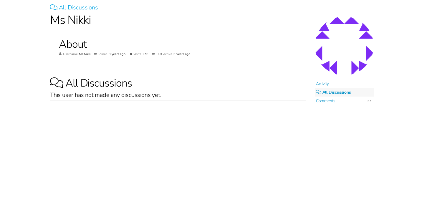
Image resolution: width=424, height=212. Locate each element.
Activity (322, 84)
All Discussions (74, 7)
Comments (325, 101)
